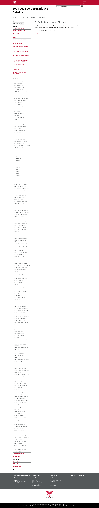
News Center (53, 485)
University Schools (18, 453)
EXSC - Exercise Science (20, 258)
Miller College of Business (20, 58)
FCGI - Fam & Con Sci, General (21, 267)
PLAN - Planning (18, 394)
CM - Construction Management (21, 188)
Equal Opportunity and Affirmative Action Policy (43, 505)
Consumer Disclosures (55, 482)
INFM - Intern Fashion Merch (21, 310)
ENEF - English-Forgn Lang (20, 246)
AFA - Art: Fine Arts (18, 89)
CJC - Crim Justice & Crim (20, 186)
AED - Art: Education (19, 87)
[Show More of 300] (14, 180)
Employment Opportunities (37, 482)
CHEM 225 (18, 160)
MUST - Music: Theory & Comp (21, 370)
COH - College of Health (20, 190)
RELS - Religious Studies (20, 402)
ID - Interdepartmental (19, 304)
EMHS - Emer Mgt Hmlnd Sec (21, 243)
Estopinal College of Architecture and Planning (21, 54)
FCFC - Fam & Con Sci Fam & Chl (22, 265)
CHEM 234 (18, 169)
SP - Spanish (17, 422)
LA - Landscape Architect (20, 333)
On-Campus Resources (36, 485)
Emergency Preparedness (55, 480)
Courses (28, 17)
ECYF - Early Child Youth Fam (21, 210)
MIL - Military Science (19, 355)
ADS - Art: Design (18, 85)
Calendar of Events (36, 479)
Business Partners (54, 479)
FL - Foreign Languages (20, 274)
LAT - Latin (17, 337)
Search (22, 23)
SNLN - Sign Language (19, 411)
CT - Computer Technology (20, 201)
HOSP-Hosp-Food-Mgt (19, 297)
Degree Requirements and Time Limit (21, 36)
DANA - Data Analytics (19, 203)
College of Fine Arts (18, 64)
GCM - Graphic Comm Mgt (20, 278)
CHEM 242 (18, 175)
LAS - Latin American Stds (20, 335)
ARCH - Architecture (19, 113)
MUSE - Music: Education (20, 366)
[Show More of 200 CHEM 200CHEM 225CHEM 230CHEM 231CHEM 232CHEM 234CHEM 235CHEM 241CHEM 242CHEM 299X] (14, 156)
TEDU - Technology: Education (21, 437)
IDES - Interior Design (19, 302)
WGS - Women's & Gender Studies (20, 446)
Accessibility (52, 481)
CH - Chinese (17, 150)
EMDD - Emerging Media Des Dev (21, 241)
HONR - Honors (18, 295)
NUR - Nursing (17, 379)
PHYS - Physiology (18, 392)
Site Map (15, 463)
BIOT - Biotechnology (19, 130)
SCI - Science (17, 409)
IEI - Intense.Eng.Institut (20, 306)
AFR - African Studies (19, 94)
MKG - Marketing (18, 357)
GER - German (17, 284)
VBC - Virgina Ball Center (20, 441)
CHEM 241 (18, 173)
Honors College (17, 69)
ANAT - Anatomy (18, 102)
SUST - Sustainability (19, 430)
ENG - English (17, 248)
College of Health (18, 67)
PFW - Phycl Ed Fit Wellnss (20, 385)
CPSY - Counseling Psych (20, 195)
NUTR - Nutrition (18, 381)
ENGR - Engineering (19, 250)
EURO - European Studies (20, 256)
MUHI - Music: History (19, 361)
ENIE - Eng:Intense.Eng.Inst (20, 252)
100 (16, 154)
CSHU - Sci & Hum (18, 199)
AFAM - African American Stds (21, 91)
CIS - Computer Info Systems (21, 184)
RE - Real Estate (18, 404)
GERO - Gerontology (19, 286)
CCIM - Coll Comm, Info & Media (22, 145)
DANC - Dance (17, 206)
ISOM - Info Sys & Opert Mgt (21, 322)
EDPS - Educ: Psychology (20, 231)
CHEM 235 (18, 171)
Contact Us (34, 480)
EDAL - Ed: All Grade (19, 216)
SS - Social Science (18, 428)
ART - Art (16, 115)
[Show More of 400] (14, 182)
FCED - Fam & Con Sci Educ (20, 263)
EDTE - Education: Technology (21, 238)
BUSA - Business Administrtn (21, 137)
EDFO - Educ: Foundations (20, 223)
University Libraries (36, 481)
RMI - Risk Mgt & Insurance (20, 407)
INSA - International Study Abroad (20, 313)
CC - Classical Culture (19, 143)
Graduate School (17, 479)
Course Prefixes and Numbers (21, 48)
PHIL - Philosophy (18, 387)
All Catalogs (17, 466)
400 (16, 182)
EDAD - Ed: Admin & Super (20, 214)
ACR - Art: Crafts (18, 83)
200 (40, 17)
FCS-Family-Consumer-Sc (20, 269)
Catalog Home (17, 461)
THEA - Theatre (18, 439)
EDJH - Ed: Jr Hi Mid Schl (20, 229)
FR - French (17, 276)
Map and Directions (36, 477)
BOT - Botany (17, 134)
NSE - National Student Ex (20, 376)
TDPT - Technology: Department (22, 435)
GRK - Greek (17, 289)
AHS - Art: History (18, 96)
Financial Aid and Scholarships (20, 482)
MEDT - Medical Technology (21, 347)
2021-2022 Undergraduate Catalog (19, 17)
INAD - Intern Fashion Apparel (21, 308)
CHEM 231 (18, 165)
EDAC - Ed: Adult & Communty (21, 212)
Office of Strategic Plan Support (38, 484)
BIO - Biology (17, 128)
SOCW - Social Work (19, 415)
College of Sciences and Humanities (20, 73)
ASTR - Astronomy (18, 119)
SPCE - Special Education (20, 420)
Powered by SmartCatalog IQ (75, 505)
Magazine (52, 484)
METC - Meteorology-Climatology (19, 350)
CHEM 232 (18, 167)
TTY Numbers (62, 505)
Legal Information (56, 505)
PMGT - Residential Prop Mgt (21, 396)
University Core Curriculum (21, 46)
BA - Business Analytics (19, 124)
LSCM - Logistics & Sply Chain (21, 339)
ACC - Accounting (18, 81)
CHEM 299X (19, 178)
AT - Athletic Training (19, 122)
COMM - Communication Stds (21, 193)
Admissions (16, 33)
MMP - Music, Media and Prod (21, 359)
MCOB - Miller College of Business (20, 345)
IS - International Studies (20, 320)
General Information (19, 30)
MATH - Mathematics (19, 342)
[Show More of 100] (14, 154)
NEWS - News (17, 372)
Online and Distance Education (20, 481)
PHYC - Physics (17, 389)
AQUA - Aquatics (18, 109)
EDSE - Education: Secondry (20, 236)
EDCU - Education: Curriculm (21, 218)
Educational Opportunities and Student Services (21, 40)
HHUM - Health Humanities (20, 291)
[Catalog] (68, 6)
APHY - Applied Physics (19, 106)
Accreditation (17, 456)
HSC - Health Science (19, 299)
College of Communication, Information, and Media (21, 61)
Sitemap (67, 505)
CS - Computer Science (19, 197)
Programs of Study (18, 28)
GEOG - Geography (18, 280)
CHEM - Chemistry (34, 17)
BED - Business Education (20, 126)
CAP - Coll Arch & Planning (20, 141)
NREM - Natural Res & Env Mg (21, 374)
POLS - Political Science (20, 398)
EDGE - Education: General (20, 225)
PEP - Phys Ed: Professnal (20, 383)
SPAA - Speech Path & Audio (21, 417)
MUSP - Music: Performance (21, 368)
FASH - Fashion (18, 261)
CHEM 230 (18, 162)
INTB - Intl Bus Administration (21, 316)
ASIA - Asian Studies (19, 117)
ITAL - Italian (17, 324)
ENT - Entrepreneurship (19, 254)
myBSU (51, 477)
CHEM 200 (18, 158)
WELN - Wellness (18, 443)
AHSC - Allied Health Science (21, 98)
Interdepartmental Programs (21, 51)
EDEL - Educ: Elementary (20, 221)
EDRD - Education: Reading (20, 234)
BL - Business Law (18, 132)
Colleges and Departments (19, 484)
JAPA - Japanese (18, 327)
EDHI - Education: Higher (20, 227)
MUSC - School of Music (20, 364)
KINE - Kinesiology (18, 331)
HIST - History (17, 293)
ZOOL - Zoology (18, 451)
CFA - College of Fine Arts (20, 147)
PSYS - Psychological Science (21, 400)
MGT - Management (19, 353)
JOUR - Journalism (18, 329)
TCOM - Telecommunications (21, 432)
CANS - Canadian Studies (20, 139)
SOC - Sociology (18, 413)
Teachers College (18, 76)
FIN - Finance (17, 271)
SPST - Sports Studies (19, 424)
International (16, 480)
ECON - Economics (18, 208)
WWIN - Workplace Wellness (21, 449)
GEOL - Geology (18, 282)
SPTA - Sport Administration (21, 426)
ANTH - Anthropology (19, 104)
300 (16, 180)
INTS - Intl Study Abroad (20, 318)
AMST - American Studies (20, 100)
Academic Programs (18, 43)
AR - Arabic (17, 111)
